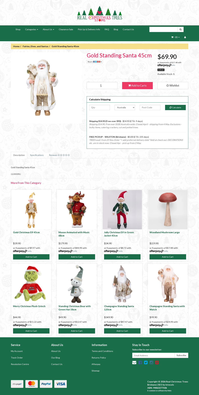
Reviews (59, 155)
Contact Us (128, 29)
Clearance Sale (66, 29)
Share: (95, 62)
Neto (169, 391)
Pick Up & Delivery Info (89, 29)
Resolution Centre (20, 364)
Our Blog (55, 357)
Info (173, 65)
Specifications (37, 155)
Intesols (170, 384)
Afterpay (96, 364)
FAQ (107, 29)
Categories (31, 29)
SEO (160, 384)
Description (19, 155)
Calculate (175, 107)
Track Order (17, 357)
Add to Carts (137, 85)
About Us (48, 29)
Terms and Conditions (102, 351)
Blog (116, 29)
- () (175, 37)
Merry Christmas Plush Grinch (29, 306)
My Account (17, 351)
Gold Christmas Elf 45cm (26, 232)
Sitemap (96, 370)
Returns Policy (99, 357)
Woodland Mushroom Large (165, 232)
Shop (18, 29)
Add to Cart (31, 256)
